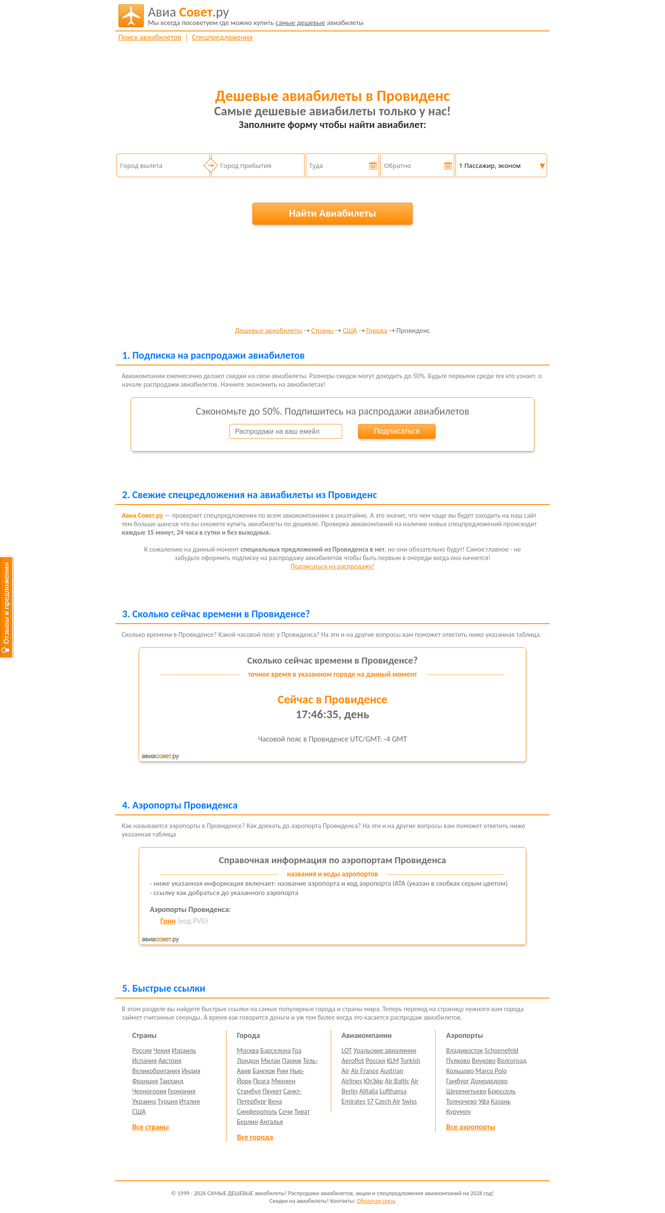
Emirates (353, 1101)
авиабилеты (256, 15)
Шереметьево (466, 1091)
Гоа (296, 1050)
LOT (346, 1050)
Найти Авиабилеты (332, 213)
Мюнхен (283, 1081)
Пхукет (272, 1091)
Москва (248, 1050)
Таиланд (171, 1081)
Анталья (271, 1122)
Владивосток (464, 1050)
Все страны (150, 1127)
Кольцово (460, 1071)
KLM (393, 1061)
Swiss (409, 1101)
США (350, 331)
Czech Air (387, 1101)
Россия (142, 1050)
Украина (144, 1101)
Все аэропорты (470, 1127)
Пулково (458, 1061)
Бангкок (263, 1071)
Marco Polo (491, 1071)
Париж (292, 1061)
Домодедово (489, 1081)
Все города (255, 1137)
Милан (271, 1061)
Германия (182, 1091)
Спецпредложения (222, 37)
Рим (282, 1071)
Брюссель (501, 1091)
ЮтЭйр (373, 1081)
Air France (365, 1071)
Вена (275, 1101)
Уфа (483, 1101)
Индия (191, 1071)
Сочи (286, 1111)
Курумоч (458, 1111)
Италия (189, 1101)
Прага (261, 1081)
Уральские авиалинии (384, 1050)
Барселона (275, 1050)
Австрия (170, 1061)
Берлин (247, 1122)
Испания (144, 1061)
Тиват (302, 1111)
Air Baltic (397, 1081)
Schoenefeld (502, 1050)
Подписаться (396, 431)
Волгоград (511, 1061)
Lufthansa (393, 1091)
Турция (168, 1101)
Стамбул (249, 1091)
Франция (145, 1081)
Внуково (483, 1061)
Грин (168, 921)
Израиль (184, 1050)
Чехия (162, 1050)
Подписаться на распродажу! (332, 566)
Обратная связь (376, 1201)
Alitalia (368, 1091)
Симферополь (257, 1111)
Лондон (248, 1061)
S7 (370, 1101)
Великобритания (156, 1071)
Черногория (149, 1091)
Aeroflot (352, 1061)
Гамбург (457, 1081)
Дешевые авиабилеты (268, 331)
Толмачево (461, 1101)
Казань (501, 1101)
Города (376, 331)
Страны (322, 331)
